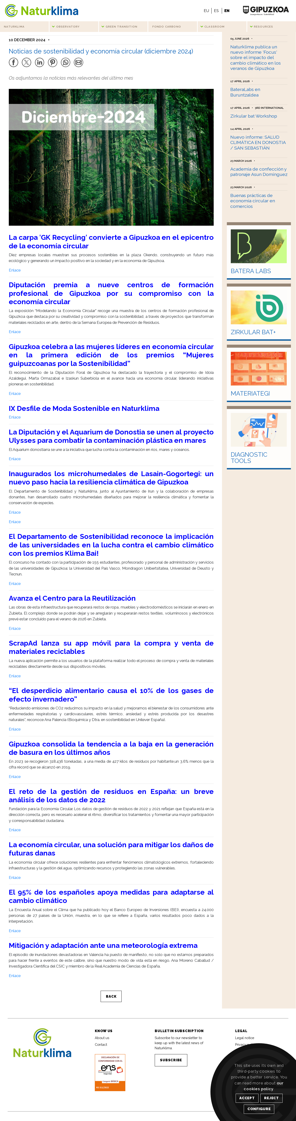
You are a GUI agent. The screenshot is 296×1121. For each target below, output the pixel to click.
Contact (101, 1047)
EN (226, 10)
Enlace (15, 272)
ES (216, 10)
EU (206, 10)
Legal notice (244, 1040)
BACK (111, 999)
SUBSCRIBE (171, 1062)
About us (102, 1040)
